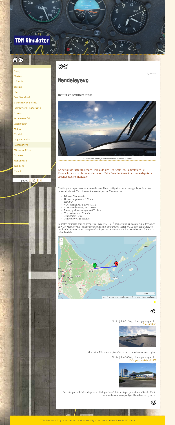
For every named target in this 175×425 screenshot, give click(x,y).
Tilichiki (18, 86)
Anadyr (17, 71)
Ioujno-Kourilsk (22, 139)
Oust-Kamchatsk (22, 97)
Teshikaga (19, 166)
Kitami (17, 171)
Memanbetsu (20, 160)
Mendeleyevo (21, 144)
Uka (16, 92)
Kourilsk (18, 134)
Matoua (18, 129)
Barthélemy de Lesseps (25, 102)
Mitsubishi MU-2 (22, 150)
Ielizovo (18, 113)
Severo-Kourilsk (22, 118)
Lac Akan (19, 155)
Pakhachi (18, 81)
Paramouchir (20, 123)
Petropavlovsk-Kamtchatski (28, 108)
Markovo (18, 76)
